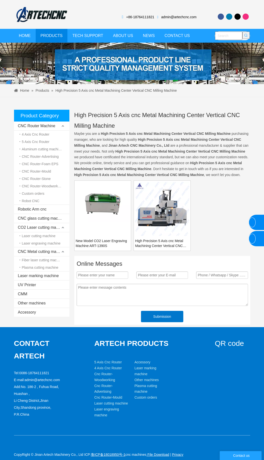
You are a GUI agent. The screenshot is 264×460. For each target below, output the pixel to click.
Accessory (27, 312)
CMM (22, 294)
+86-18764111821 (140, 17)
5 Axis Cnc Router (35, 142)
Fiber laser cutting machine (42, 260)
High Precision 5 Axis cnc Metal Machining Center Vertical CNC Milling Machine (159, 243)
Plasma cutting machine (40, 267)
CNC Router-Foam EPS (40, 164)
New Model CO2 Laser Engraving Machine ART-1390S (101, 243)
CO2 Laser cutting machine (42, 227)
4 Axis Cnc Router (35, 134)
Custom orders (33, 193)
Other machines (32, 303)
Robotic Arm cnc (32, 209)
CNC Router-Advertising (40, 157)
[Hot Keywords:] (246, 35)
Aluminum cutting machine (42, 149)
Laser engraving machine (41, 243)
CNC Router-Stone (36, 179)
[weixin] (219, 361)
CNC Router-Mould (36, 171)
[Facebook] (221, 17)
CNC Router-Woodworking (42, 186)
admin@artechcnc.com (178, 17)
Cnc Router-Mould (108, 405)
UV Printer (27, 285)
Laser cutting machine (39, 236)
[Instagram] (246, 17)
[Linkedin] (229, 17)
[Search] (228, 36)
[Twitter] (237, 17)
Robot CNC (31, 201)
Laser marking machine (38, 276)
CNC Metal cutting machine (42, 251)
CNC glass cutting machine (41, 218)
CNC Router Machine (36, 126)
